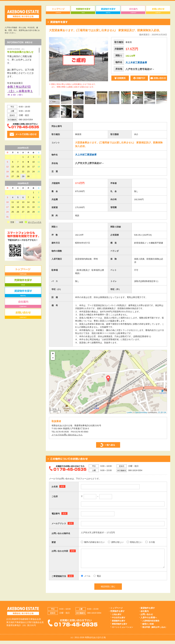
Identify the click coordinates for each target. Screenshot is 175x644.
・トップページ (115, 611)
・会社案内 (143, 614)
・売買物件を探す (116, 614)
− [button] (53, 358)
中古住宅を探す (118, 621)
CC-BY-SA (162, 412)
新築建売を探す (118, 624)
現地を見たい (134, 542)
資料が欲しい (116, 542)
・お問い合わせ (145, 617)
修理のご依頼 (148, 627)
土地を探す (117, 618)
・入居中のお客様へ (147, 621)
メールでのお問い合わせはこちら (67, 435)
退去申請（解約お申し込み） (154, 630)
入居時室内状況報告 (150, 624)
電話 (97, 579)
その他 (150, 542)
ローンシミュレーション (122, 630)
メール (85, 579)
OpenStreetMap (141, 412)
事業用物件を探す (119, 627)
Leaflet (129, 412)
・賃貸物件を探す (146, 611)
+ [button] (53, 354)
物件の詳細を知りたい (93, 542)
